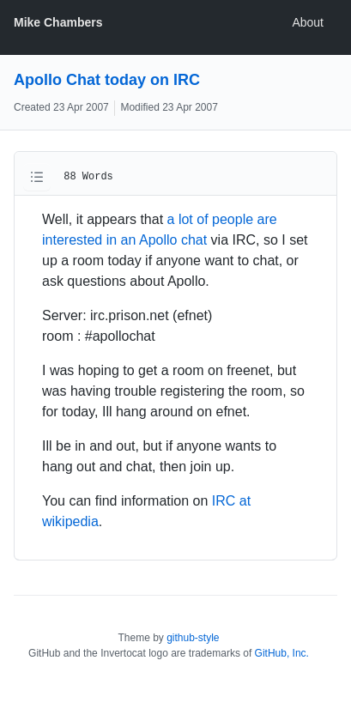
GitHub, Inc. (282, 653)
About (308, 22)
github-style (192, 638)
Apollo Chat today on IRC (107, 79)
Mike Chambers (58, 22)
